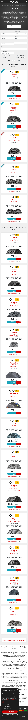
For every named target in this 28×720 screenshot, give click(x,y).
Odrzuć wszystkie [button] (10, 714)
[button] (10, 717)
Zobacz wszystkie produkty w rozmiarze (14, 640)
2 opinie (18, 79)
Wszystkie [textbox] (7, 33)
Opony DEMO (21, 57)
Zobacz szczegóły (11, 96)
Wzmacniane (21, 55)
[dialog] (10, 703)
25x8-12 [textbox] (7, 43)
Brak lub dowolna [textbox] (7, 53)
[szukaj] (24, 1)
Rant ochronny (8, 57)
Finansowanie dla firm (12, 98)
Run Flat (8, 55)
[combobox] (7, 34)
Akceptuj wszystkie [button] (10, 711)
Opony (7, 5)
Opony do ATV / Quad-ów (14, 5)
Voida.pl (3, 5)
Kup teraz (19, 96)
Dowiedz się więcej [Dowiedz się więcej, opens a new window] (10, 699)
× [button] (17, 689)
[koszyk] (26, 1)
